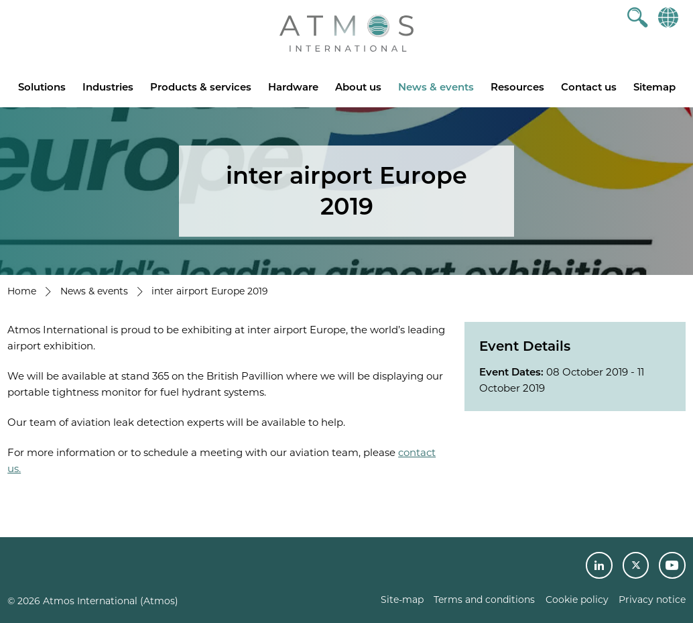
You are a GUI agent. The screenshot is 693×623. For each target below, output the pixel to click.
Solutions (42, 86)
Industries (107, 86)
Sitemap (654, 86)
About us (358, 86)
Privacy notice (652, 599)
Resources (517, 86)
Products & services (200, 86)
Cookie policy (577, 599)
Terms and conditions (484, 599)
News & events (436, 86)
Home (21, 291)
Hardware (293, 86)
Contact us (589, 86)
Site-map (402, 599)
